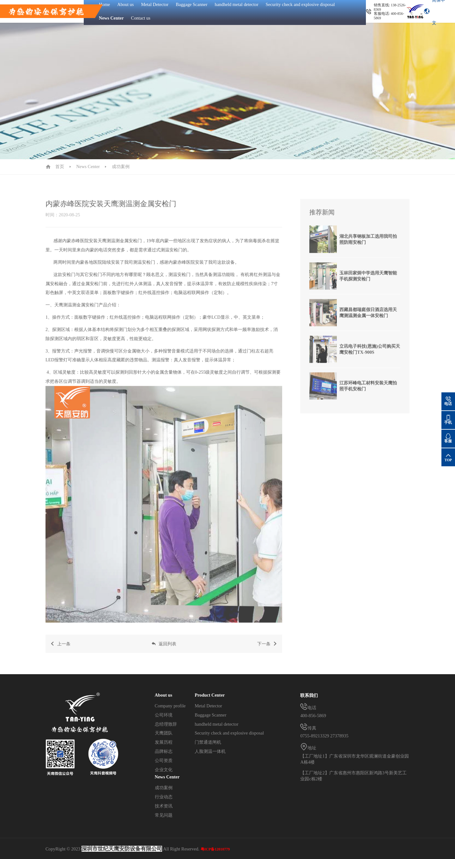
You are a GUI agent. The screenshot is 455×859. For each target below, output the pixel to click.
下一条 (267, 648)
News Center (111, 18)
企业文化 (164, 769)
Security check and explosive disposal (229, 732)
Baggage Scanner (210, 714)
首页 (59, 166)
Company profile (170, 705)
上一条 (60, 648)
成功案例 (121, 166)
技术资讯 (164, 805)
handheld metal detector (216, 724)
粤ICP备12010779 (215, 849)
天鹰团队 (164, 732)
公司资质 (164, 760)
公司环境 (164, 714)
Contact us (140, 18)
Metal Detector (208, 705)
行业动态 (164, 796)
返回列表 (163, 648)
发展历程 (164, 742)
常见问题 (164, 815)
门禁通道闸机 (208, 742)
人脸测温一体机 (210, 751)
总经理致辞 (166, 724)
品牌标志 (164, 751)
